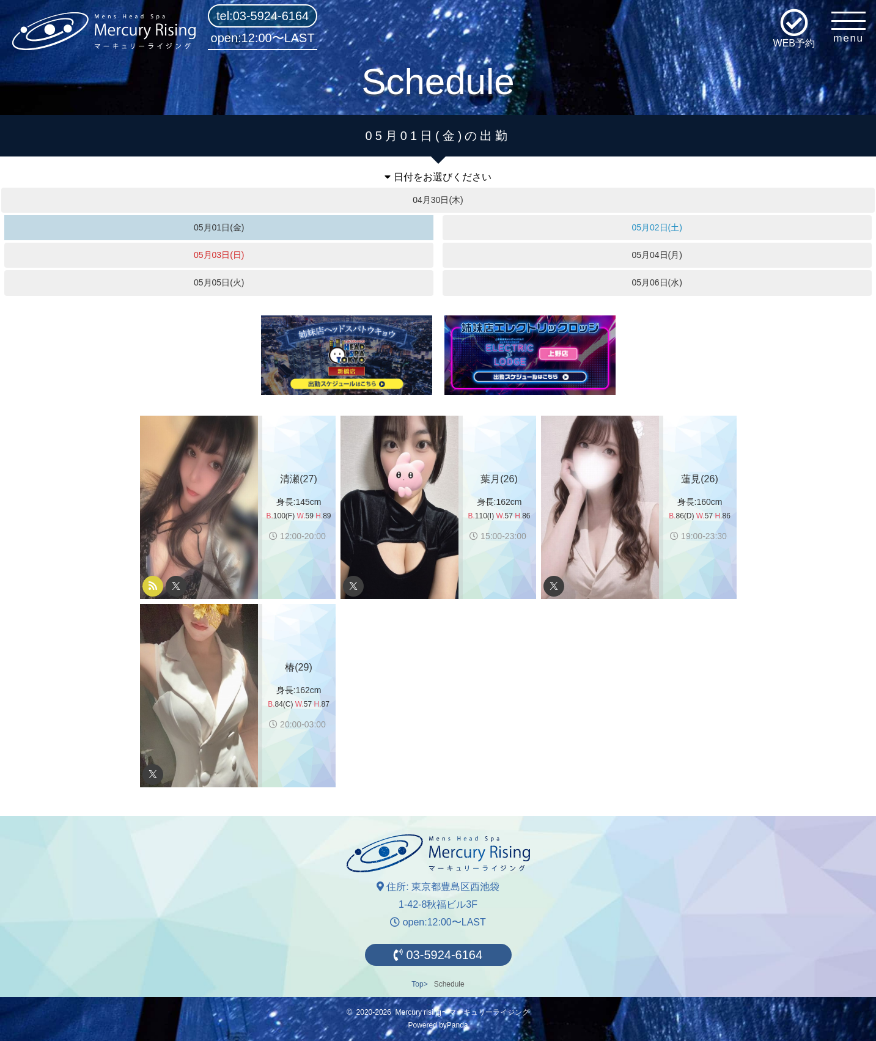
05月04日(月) (656, 255)
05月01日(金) (219, 227)
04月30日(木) (438, 200)
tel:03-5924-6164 (262, 16)
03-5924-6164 (438, 955)
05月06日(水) (656, 282)
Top (417, 984)
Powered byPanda (438, 1025)
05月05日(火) (219, 282)
